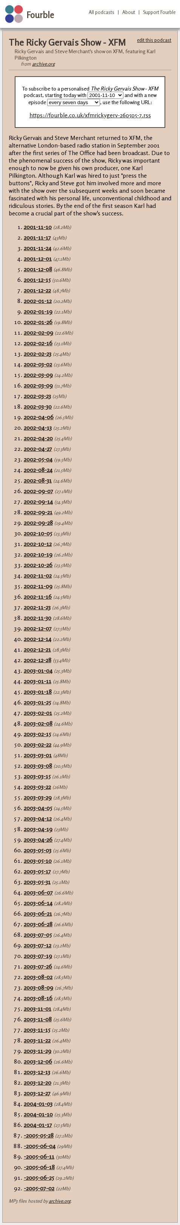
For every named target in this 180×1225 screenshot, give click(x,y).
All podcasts (101, 12)
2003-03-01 (38, 755)
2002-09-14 (38, 501)
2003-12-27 (37, 1093)
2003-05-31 (37, 881)
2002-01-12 (38, 300)
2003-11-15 (37, 1029)
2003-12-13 (37, 1072)
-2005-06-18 (39, 1167)
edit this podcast (154, 40)
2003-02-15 (37, 734)
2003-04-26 (38, 839)
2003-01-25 (37, 702)
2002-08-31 (38, 480)
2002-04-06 (39, 417)
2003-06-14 (38, 903)
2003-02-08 (38, 723)
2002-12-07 (38, 628)
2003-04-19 (38, 829)
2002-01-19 (38, 311)
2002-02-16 (38, 343)
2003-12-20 (37, 1082)
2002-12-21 (37, 649)
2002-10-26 (38, 565)
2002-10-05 (38, 533)
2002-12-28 (37, 660)
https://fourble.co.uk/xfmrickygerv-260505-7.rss (90, 115)
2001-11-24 (37, 248)
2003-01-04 (38, 670)
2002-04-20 (38, 438)
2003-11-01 (37, 1008)
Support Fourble (159, 12)
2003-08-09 (38, 987)
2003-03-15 (37, 776)
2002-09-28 (38, 522)
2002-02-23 (37, 353)
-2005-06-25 (39, 1177)
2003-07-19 (38, 955)
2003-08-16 (38, 998)
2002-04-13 (38, 427)
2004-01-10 (38, 1114)
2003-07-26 (38, 966)
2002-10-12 (38, 543)
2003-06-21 (38, 913)
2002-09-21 (38, 512)
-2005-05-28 (39, 1135)
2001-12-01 (38, 258)
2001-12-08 (38, 269)
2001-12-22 (37, 290)
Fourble (40, 15)
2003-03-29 (38, 797)
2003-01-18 (38, 691)
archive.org (43, 64)
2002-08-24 (38, 469)
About (128, 12)
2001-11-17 (37, 237)
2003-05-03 (37, 850)
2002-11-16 (38, 596)
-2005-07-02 (39, 1188)
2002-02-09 (38, 332)
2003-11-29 (37, 1050)
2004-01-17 (38, 1124)
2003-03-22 (37, 786)
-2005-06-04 (39, 1146)
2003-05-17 (37, 871)
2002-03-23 (37, 396)
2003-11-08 (38, 1019)
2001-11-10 (38, 227)
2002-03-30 (38, 406)
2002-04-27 (38, 448)
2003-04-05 (38, 808)
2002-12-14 (37, 638)
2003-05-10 (38, 860)
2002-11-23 (37, 607)
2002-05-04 (38, 459)
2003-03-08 (38, 765)
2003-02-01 (38, 712)
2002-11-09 (38, 586)
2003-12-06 (38, 1061)
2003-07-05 (38, 934)
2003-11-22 (37, 1040)
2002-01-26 (38, 322)
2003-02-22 (37, 744)
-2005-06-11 (39, 1156)
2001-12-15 (37, 279)
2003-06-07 (38, 892)
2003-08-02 (38, 977)
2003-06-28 (38, 924)
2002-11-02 (38, 575)
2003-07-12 (37, 945)
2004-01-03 (38, 1103)
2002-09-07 (38, 491)
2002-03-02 (38, 364)
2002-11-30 (37, 617)
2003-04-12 (38, 818)
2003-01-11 (37, 681)
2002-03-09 (38, 374)
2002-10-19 (38, 554)
